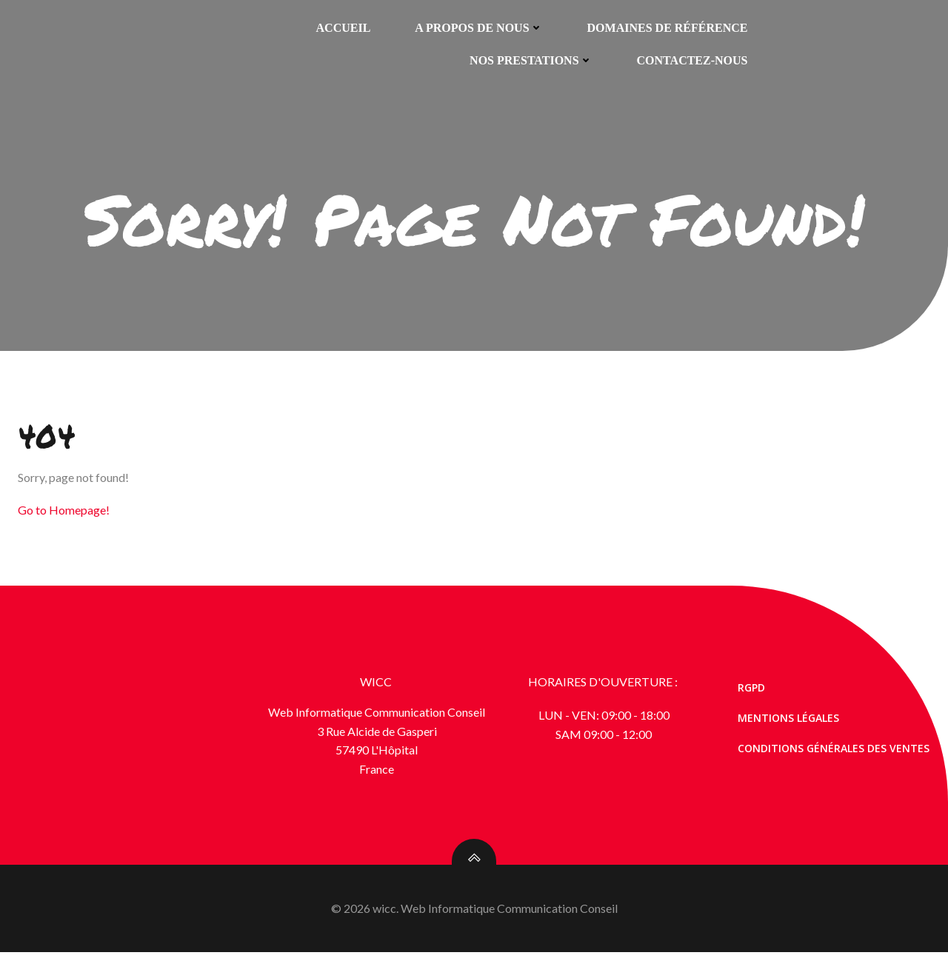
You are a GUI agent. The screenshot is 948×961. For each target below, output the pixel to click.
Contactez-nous (692, 59)
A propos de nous (479, 27)
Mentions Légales (790, 724)
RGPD (753, 694)
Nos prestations (531, 59)
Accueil (343, 27)
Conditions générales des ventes (836, 755)
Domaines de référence (667, 27)
